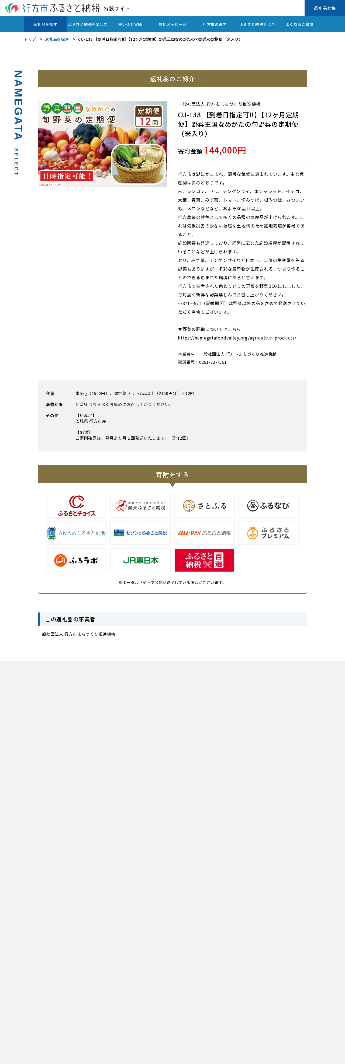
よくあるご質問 (300, 24)
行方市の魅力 (215, 24)
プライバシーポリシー (42, 1056)
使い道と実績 (130, 24)
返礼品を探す (45, 24)
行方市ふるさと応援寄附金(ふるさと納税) (108, 1056)
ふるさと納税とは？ (257, 24)
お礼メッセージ (172, 24)
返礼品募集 (324, 8)
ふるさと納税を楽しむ (88, 24)
